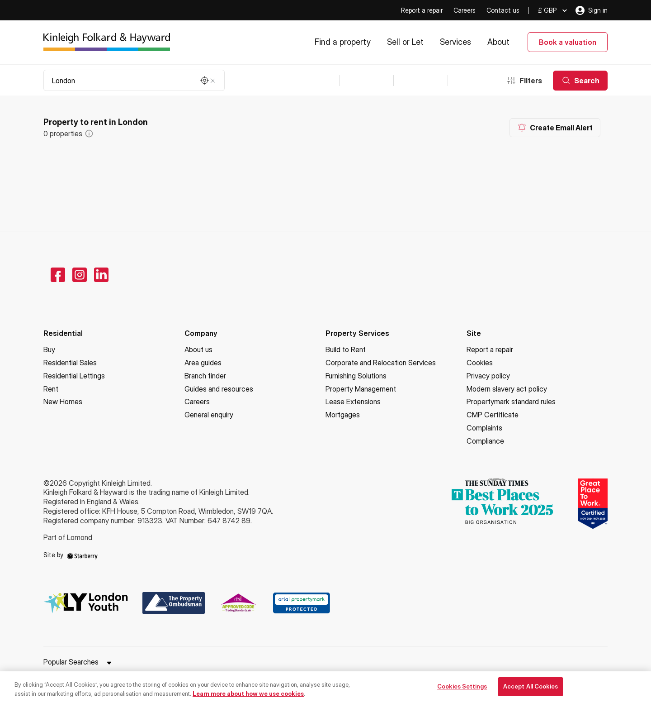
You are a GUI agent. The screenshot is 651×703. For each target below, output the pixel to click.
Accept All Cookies (530, 691)
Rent (50, 388)
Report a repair (422, 10)
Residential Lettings (74, 375)
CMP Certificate (493, 414)
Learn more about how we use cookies (248, 699)
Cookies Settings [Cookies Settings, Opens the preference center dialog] (462, 691)
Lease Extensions (353, 401)
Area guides (203, 362)
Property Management (361, 388)
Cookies (480, 362)
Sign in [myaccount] (592, 10)
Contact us (502, 10)
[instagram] (79, 275)
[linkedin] (101, 275)
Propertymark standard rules (511, 401)
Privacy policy (488, 375)
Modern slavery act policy (507, 388)
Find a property (343, 42)
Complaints (484, 427)
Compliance (485, 440)
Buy (49, 349)
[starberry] (82, 555)
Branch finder (205, 375)
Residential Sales (70, 362)
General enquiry (208, 414)
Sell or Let (405, 42)
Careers (464, 10)
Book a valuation (567, 42)
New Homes (62, 401)
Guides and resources (218, 388)
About (498, 42)
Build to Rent (346, 349)
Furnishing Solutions (356, 375)
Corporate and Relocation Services (381, 362)
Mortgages (343, 414)
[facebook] (58, 275)
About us (198, 349)
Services (455, 42)
